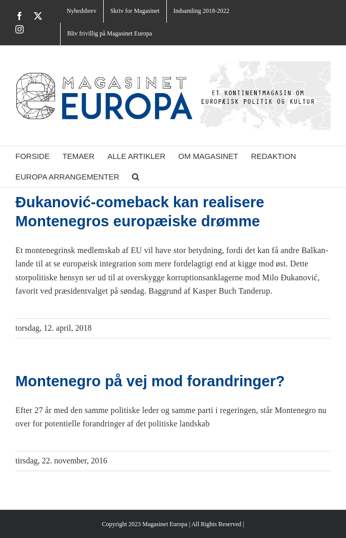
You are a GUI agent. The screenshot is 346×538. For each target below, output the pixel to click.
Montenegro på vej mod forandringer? (150, 381)
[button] (135, 177)
